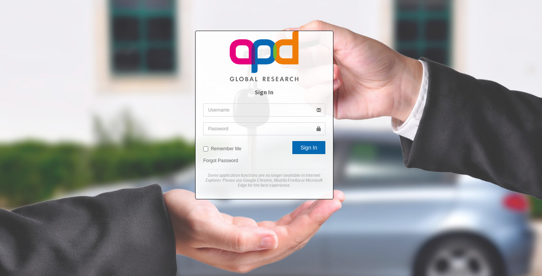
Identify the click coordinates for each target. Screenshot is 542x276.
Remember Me (222, 148)
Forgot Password (220, 160)
